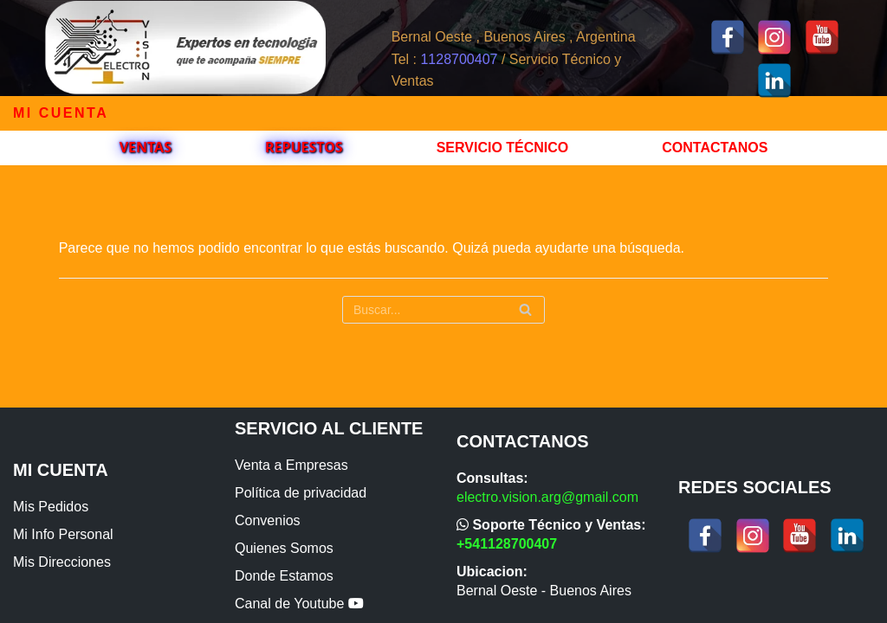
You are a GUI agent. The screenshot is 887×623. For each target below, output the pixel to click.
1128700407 (458, 59)
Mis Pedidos (50, 506)
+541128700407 (506, 543)
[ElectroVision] (185, 47)
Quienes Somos (284, 548)
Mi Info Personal (63, 534)
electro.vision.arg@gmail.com (547, 497)
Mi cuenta (60, 113)
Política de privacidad (300, 492)
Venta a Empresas (291, 465)
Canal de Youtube (299, 603)
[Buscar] (443, 310)
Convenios (268, 520)
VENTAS (146, 147)
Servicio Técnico (503, 147)
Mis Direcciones (62, 562)
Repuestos (304, 147)
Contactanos (714, 147)
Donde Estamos (284, 575)
